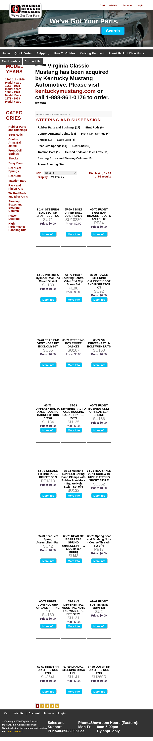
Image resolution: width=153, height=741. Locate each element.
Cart (102, 5)
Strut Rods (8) (94, 127)
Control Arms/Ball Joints (14, 142)
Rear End (14, 176)
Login (139, 5)
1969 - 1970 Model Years (56, 114)
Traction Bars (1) (49, 152)
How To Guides (65, 53)
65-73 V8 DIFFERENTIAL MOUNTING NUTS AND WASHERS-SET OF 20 (73, 608)
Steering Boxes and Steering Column (15, 206)
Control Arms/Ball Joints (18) (57, 133)
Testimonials (11, 61)
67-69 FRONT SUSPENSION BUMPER (99, 604)
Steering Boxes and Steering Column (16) (65, 158)
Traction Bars (17, 180)
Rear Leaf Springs (14, 169)
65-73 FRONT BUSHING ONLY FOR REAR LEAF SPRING (99, 410)
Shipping (42, 53)
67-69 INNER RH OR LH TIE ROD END (48, 670)
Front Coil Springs (15, 152)
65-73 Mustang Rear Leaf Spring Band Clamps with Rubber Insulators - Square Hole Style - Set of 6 (73, 478)
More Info (48, 234)
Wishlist (114, 5)
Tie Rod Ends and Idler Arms (18, 195)
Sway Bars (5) (66, 139)
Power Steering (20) (51, 164)
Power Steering (14, 217)
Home (6, 53)
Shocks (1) (45, 139)
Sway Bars (15, 163)
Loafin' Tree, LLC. (14, 731)
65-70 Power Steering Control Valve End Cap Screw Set (73, 279)
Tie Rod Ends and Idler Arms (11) (86, 152)
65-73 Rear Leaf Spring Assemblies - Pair (48, 539)
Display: (43, 177)
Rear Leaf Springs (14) (52, 146)
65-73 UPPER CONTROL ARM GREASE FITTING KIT (48, 606)
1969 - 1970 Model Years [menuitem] (13, 94)
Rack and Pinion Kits (15, 187)
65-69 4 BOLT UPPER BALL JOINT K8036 (73, 212)
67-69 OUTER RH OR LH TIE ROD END (99, 670)
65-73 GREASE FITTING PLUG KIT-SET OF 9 (48, 474)
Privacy (49, 713)
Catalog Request (92, 53)
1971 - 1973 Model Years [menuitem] (13, 100)
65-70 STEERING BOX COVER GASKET (73, 343)
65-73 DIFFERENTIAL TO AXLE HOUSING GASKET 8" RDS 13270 (48, 412)
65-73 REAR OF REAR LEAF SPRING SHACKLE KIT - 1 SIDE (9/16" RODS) (73, 544)
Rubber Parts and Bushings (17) (59, 127)
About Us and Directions (126, 53)
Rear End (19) (81, 146)
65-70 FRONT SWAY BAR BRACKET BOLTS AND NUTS (99, 214)
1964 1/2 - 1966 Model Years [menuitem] (15, 81)
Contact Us (33, 61)
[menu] (16, 90)
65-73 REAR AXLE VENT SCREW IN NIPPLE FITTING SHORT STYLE (99, 475)
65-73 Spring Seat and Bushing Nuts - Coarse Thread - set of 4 (99, 541)
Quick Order (23, 53)
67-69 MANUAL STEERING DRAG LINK (73, 670)
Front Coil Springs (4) (95, 133)
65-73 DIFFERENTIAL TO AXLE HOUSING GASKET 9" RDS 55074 (73, 412)
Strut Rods (15, 134)
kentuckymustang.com (65, 91)
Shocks (13, 158)
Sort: (39, 173)
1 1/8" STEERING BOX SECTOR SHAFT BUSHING (47, 212)
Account (127, 5)
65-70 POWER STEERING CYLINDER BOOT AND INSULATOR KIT (99, 281)
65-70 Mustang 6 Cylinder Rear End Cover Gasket (48, 278)
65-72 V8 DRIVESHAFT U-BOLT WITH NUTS (99, 343)
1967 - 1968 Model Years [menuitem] (13, 87)
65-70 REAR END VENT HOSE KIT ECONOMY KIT (48, 343)
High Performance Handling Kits (17, 227)
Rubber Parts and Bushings (17, 128)
